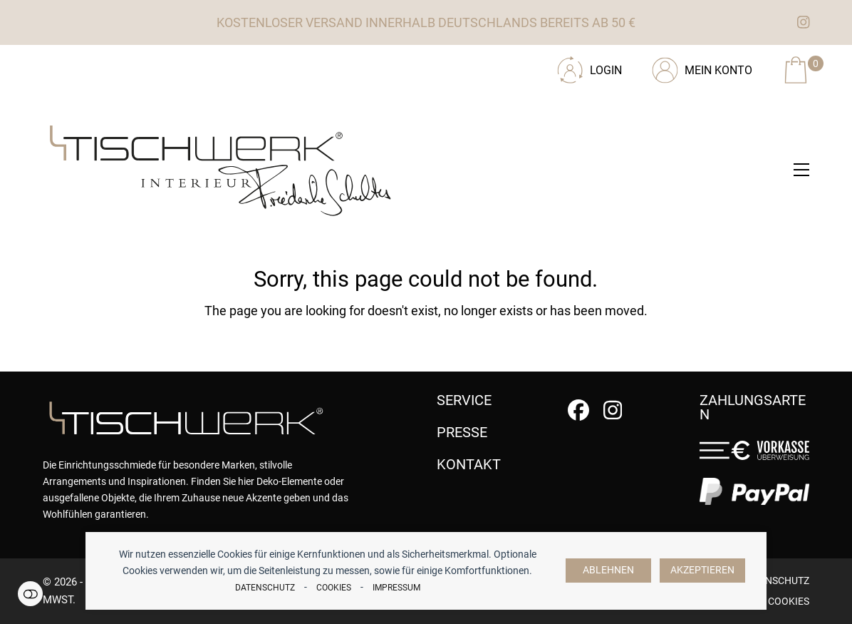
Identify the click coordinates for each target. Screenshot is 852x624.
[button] (801, 169)
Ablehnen (608, 570)
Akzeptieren (702, 570)
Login (606, 70)
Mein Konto (718, 70)
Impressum (396, 588)
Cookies (333, 588)
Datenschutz (265, 588)
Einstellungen (30, 593)
